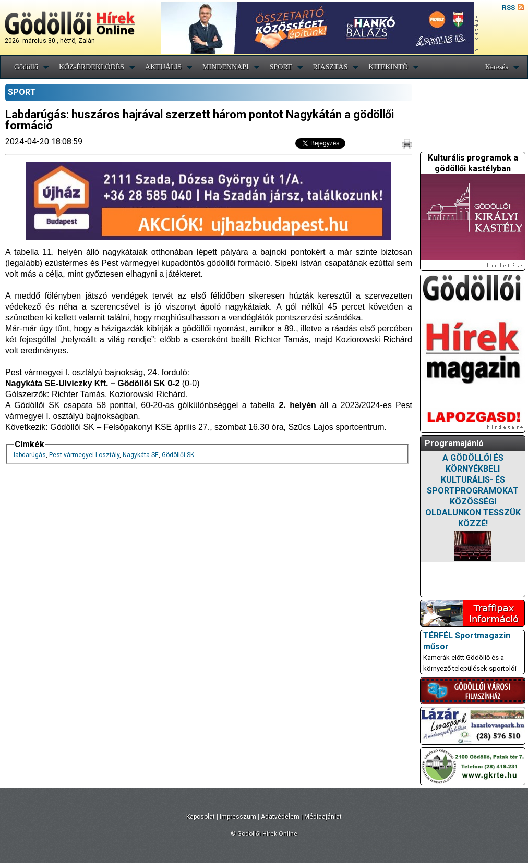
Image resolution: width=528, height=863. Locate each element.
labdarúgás (30, 455)
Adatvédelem (280, 816)
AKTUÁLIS (163, 67)
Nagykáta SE (141, 455)
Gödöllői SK (178, 455)
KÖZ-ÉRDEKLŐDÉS (91, 67)
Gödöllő (26, 67)
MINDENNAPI (225, 67)
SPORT (281, 67)
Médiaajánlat (323, 816)
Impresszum (238, 816)
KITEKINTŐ (387, 67)
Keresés (496, 67)
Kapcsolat (200, 816)
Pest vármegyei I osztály (84, 455)
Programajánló (454, 443)
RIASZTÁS (330, 67)
